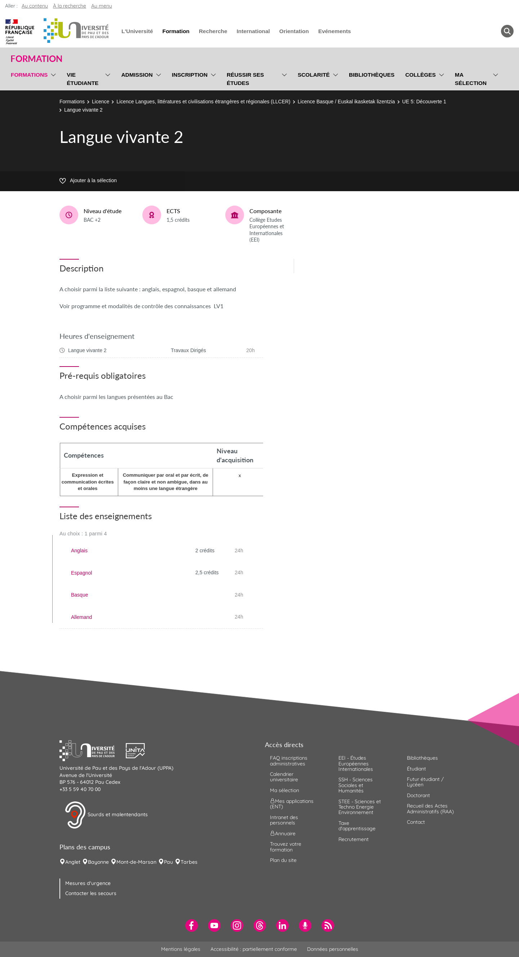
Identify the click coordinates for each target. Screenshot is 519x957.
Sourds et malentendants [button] (106, 815)
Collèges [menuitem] (420, 75)
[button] (92, 750)
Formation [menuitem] (175, 31)
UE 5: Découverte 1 (424, 101)
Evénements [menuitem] (334, 31)
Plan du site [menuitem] (283, 860)
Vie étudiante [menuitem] (82, 79)
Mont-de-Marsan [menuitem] (136, 862)
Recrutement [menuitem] (353, 839)
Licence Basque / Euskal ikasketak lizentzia (346, 101)
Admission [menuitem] (136, 75)
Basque (79, 595)
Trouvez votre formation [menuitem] (285, 847)
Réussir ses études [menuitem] (245, 79)
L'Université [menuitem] (137, 31)
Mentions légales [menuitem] (180, 949)
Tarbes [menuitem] (189, 862)
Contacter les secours (90, 893)
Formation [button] (36, 59)
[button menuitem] (507, 31)
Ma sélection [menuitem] (471, 79)
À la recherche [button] (69, 6)
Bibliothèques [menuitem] (372, 75)
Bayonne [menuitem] (98, 862)
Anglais (79, 550)
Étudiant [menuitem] (416, 768)
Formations (72, 101)
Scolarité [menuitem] (314, 75)
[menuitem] (191, 925)
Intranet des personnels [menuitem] (284, 820)
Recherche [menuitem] (213, 31)
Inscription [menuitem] (190, 75)
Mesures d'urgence (88, 883)
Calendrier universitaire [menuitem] (284, 777)
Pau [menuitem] (168, 862)
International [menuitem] (253, 31)
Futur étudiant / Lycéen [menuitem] (425, 782)
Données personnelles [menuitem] (332, 949)
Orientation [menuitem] (294, 31)
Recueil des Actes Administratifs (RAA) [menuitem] (430, 808)
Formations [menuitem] (29, 75)
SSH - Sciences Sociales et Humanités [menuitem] (355, 785)
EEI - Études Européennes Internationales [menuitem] (355, 763)
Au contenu (35, 6)
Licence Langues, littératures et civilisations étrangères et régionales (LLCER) (203, 101)
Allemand (81, 617)
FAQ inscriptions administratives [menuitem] (288, 761)
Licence (100, 101)
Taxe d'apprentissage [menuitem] (357, 826)
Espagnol (81, 573)
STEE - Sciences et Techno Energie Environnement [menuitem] (359, 807)
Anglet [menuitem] (72, 862)
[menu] (52, 77)
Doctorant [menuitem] (418, 795)
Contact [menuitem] (416, 822)
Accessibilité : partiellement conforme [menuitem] (253, 949)
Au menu (101, 6)
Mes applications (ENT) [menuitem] (292, 804)
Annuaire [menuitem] (283, 833)
